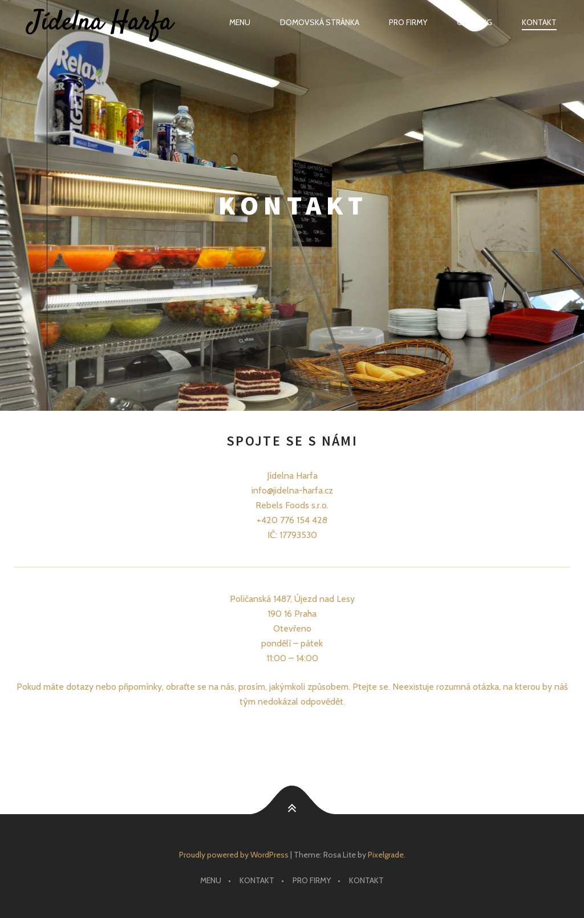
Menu (239, 22)
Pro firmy (408, 22)
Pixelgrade (386, 855)
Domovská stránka (319, 22)
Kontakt (539, 22)
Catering (474, 22)
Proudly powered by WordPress (234, 855)
